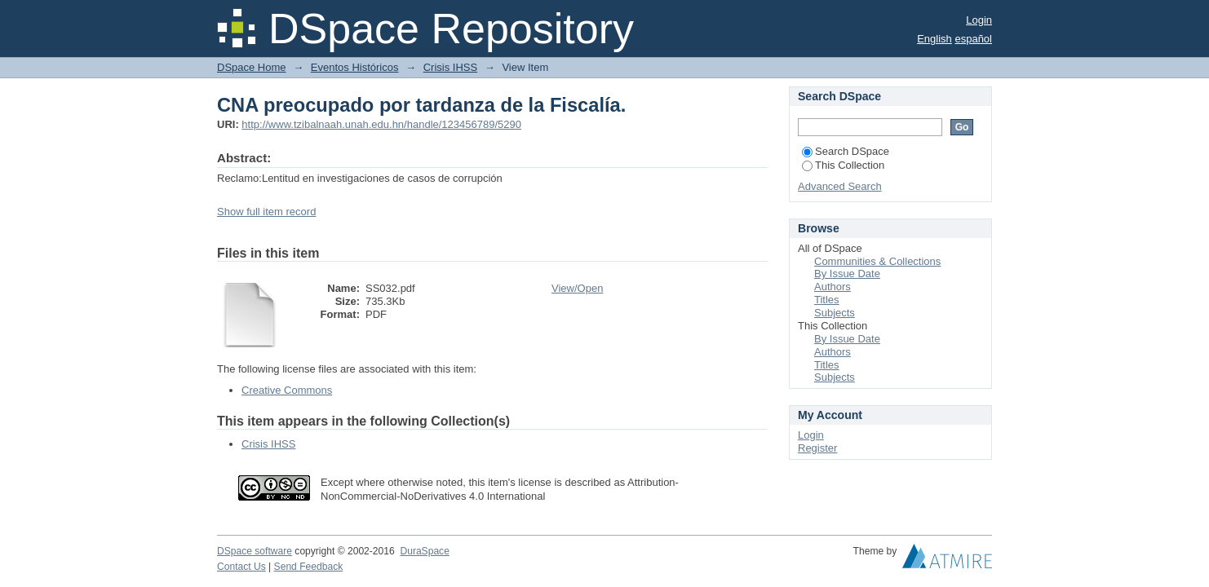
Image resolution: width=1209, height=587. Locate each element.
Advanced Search (840, 186)
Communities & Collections (877, 261)
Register (817, 448)
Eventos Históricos (355, 67)
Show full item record (266, 211)
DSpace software (254, 551)
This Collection (843, 165)
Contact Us (241, 566)
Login (979, 20)
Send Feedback (308, 566)
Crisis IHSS (450, 67)
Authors (832, 286)
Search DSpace (845, 151)
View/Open (577, 288)
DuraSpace (424, 551)
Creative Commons (286, 390)
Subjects (834, 313)
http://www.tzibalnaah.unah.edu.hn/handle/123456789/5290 (381, 124)
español (973, 39)
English (934, 39)
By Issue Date (847, 273)
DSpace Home (251, 67)
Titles (826, 300)
